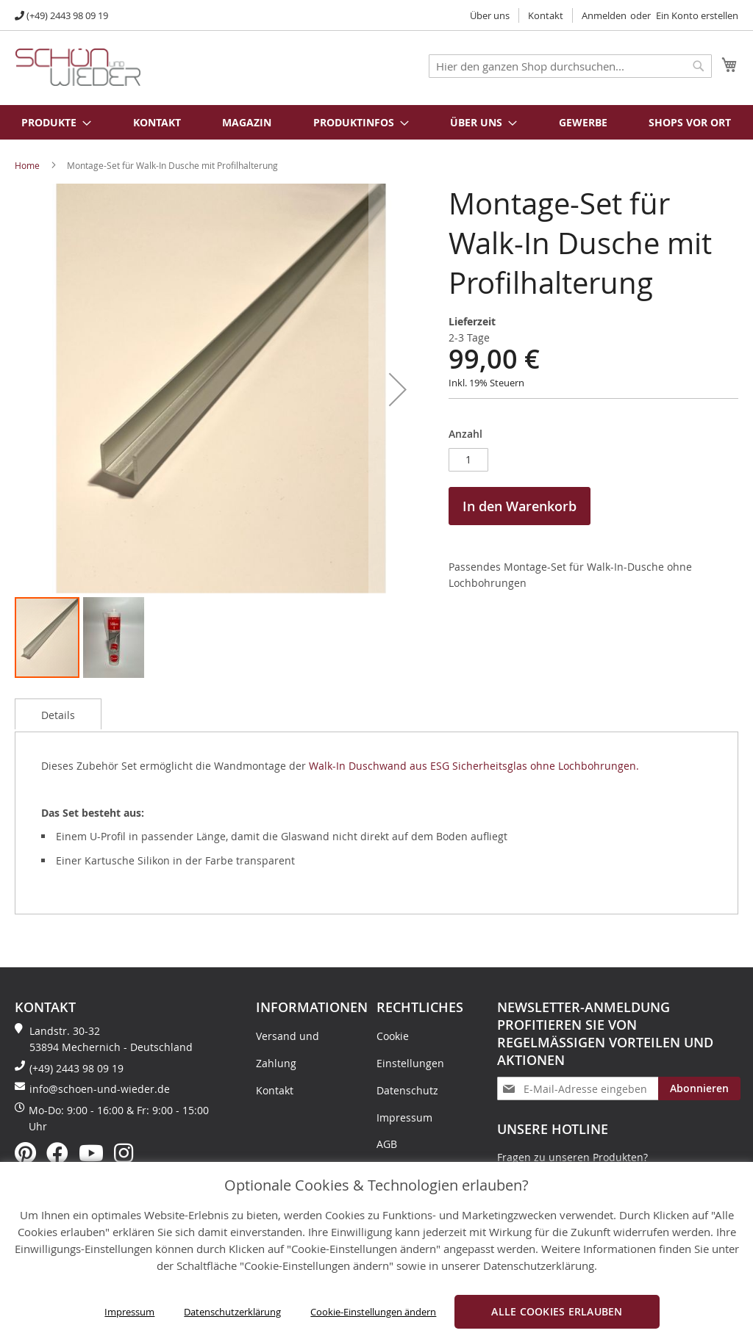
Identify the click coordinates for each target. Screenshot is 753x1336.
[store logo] (77, 67)
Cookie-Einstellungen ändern (373, 1311)
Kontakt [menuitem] (157, 122)
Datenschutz (407, 1090)
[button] (397, 390)
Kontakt (545, 15)
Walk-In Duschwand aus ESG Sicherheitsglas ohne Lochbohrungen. (474, 766)
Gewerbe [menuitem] (583, 122)
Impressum (129, 1311)
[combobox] (570, 66)
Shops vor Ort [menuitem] (690, 122)
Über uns (490, 15)
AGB (386, 1144)
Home (27, 165)
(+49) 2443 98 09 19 (67, 15)
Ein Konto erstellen (697, 15)
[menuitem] (48, 122)
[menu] (376, 122)
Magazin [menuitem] (246, 122)
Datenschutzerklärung (232, 1311)
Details (58, 715)
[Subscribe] (699, 1088)
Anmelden (604, 15)
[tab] (58, 713)
